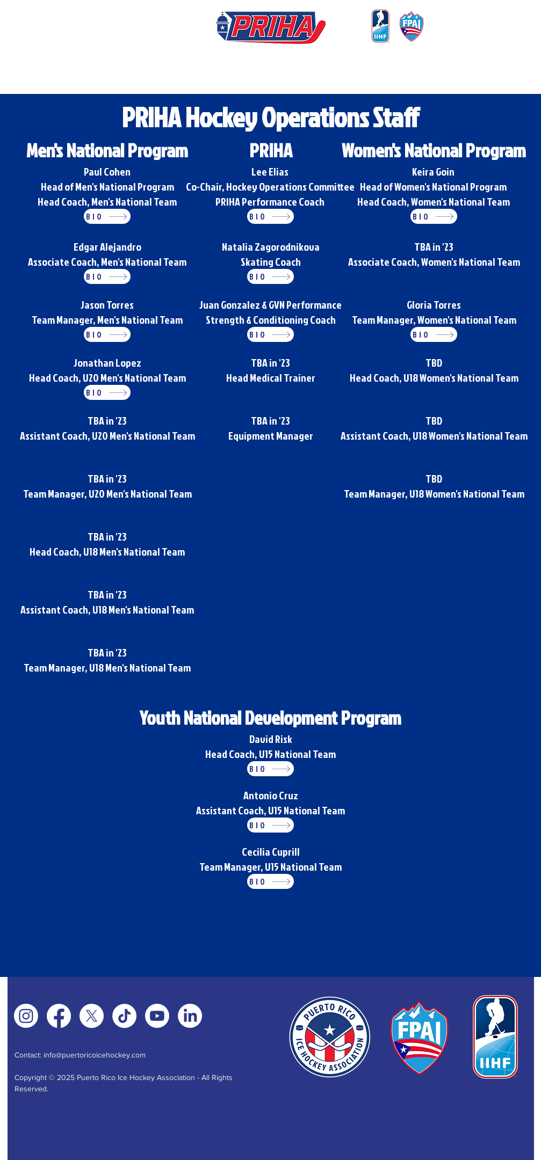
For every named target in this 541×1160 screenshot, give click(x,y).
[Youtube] (157, 1016)
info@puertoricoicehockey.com (95, 1054)
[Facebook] (59, 1016)
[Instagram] (26, 1016)
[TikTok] (124, 1016)
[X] (92, 1016)
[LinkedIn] (190, 1016)
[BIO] (107, 216)
